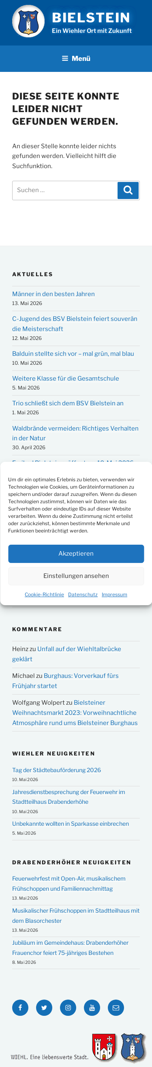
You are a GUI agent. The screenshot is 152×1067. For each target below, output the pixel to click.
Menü (76, 58)
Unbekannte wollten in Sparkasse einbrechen (70, 823)
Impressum (114, 594)
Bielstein (91, 18)
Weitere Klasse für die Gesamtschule (65, 378)
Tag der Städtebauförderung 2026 (56, 769)
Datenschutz (83, 594)
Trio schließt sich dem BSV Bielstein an (68, 403)
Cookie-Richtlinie (44, 594)
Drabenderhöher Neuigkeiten (71, 862)
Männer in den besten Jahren (53, 294)
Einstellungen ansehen (76, 576)
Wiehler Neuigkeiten (53, 753)
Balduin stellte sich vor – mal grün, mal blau (73, 353)
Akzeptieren (76, 554)
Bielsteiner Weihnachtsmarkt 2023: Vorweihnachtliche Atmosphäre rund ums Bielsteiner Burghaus (75, 713)
